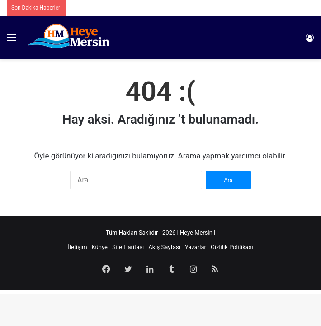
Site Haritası (128, 247)
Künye (100, 247)
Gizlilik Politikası (232, 247)
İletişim (77, 247)
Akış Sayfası (164, 247)
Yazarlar (195, 247)
